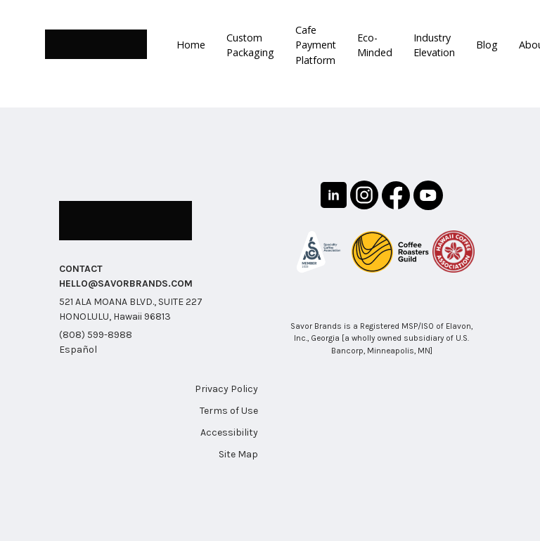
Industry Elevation (430, 45)
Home (190, 44)
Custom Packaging (249, 45)
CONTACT (81, 268)
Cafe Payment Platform (313, 44)
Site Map (238, 453)
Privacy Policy (226, 388)
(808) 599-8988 (95, 334)
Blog (483, 44)
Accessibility (229, 432)
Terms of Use (229, 410)
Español (78, 349)
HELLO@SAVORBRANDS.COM (126, 283)
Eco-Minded (372, 45)
